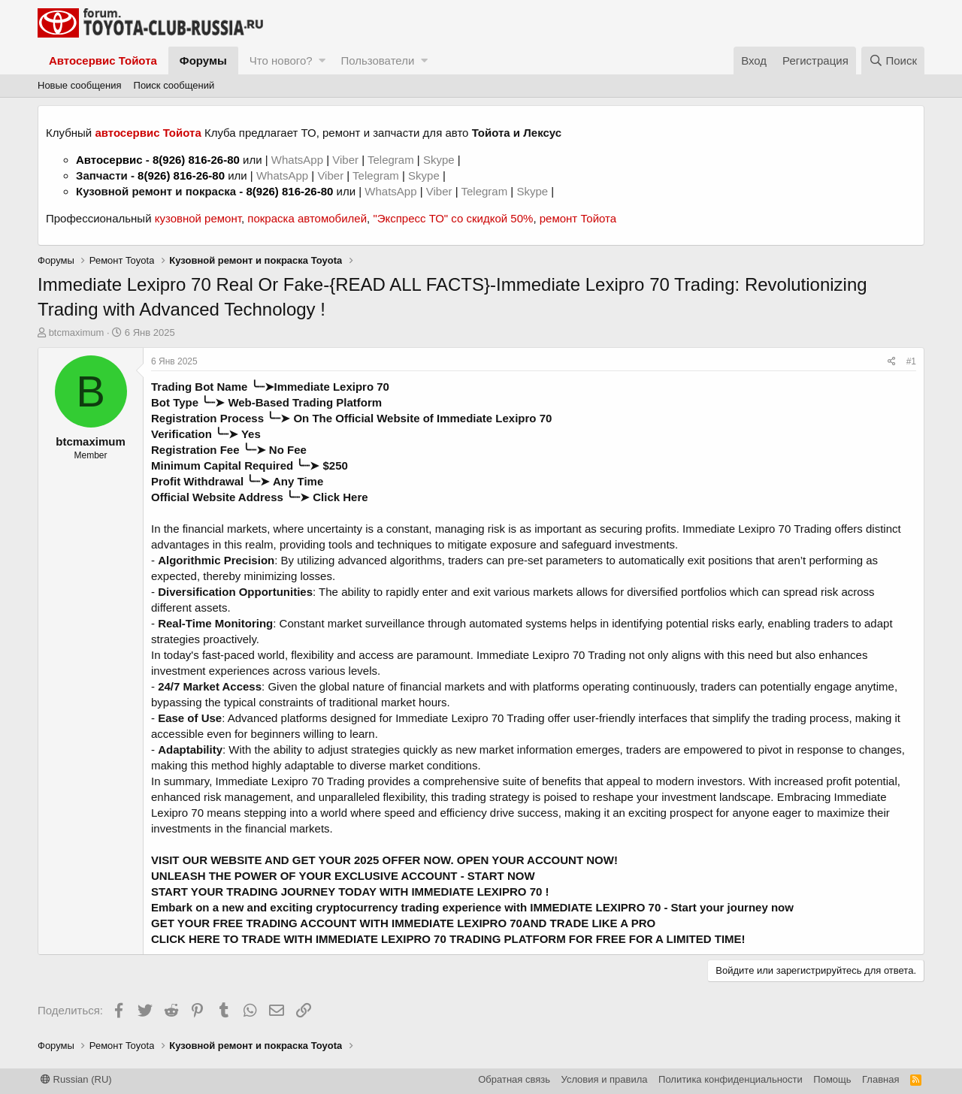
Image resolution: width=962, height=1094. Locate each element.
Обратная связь (514, 1079)
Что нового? (281, 60)
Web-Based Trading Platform (305, 402)
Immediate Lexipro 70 (331, 386)
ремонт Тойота (578, 218)
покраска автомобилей (307, 218)
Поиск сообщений (174, 85)
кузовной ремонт (198, 218)
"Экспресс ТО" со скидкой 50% (453, 218)
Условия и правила (604, 1079)
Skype (440, 159)
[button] (322, 60)
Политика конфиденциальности (730, 1079)
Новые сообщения (80, 85)
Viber (345, 159)
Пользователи (377, 60)
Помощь (832, 1079)
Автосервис (109, 159)
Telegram (392, 159)
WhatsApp (298, 159)
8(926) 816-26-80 (196, 159)
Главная (880, 1079)
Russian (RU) (76, 1079)
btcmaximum (76, 332)
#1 (911, 361)
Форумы (203, 60)
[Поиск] (892, 60)
